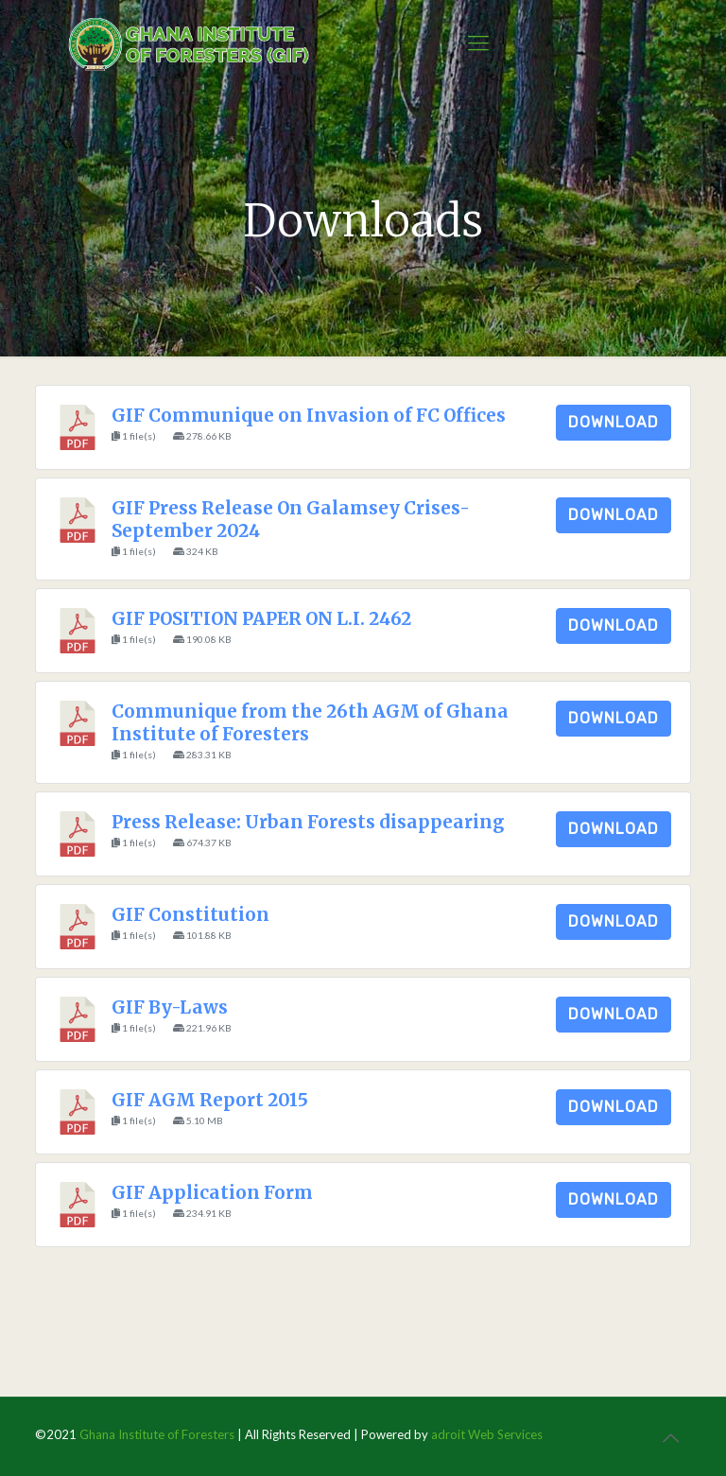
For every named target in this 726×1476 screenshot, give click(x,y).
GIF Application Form (212, 1193)
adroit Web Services (487, 1434)
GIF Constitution (190, 915)
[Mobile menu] (478, 42)
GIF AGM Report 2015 (210, 1100)
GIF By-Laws (170, 1007)
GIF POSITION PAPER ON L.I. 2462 (261, 619)
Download (613, 422)
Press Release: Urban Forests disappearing (308, 822)
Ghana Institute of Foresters (156, 1434)
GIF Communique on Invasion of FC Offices (309, 415)
